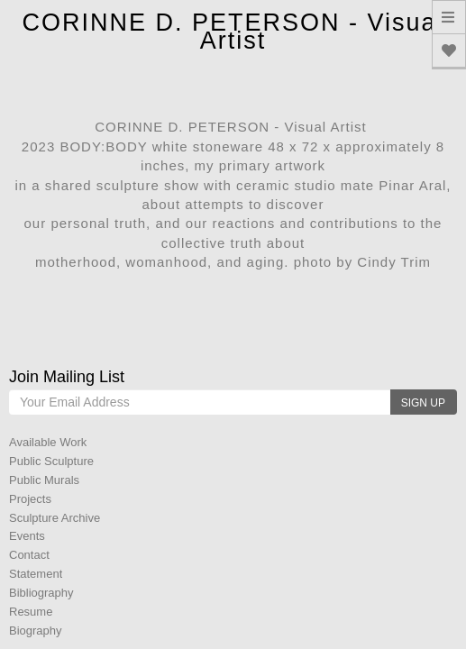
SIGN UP (423, 403)
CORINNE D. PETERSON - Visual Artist (232, 31)
